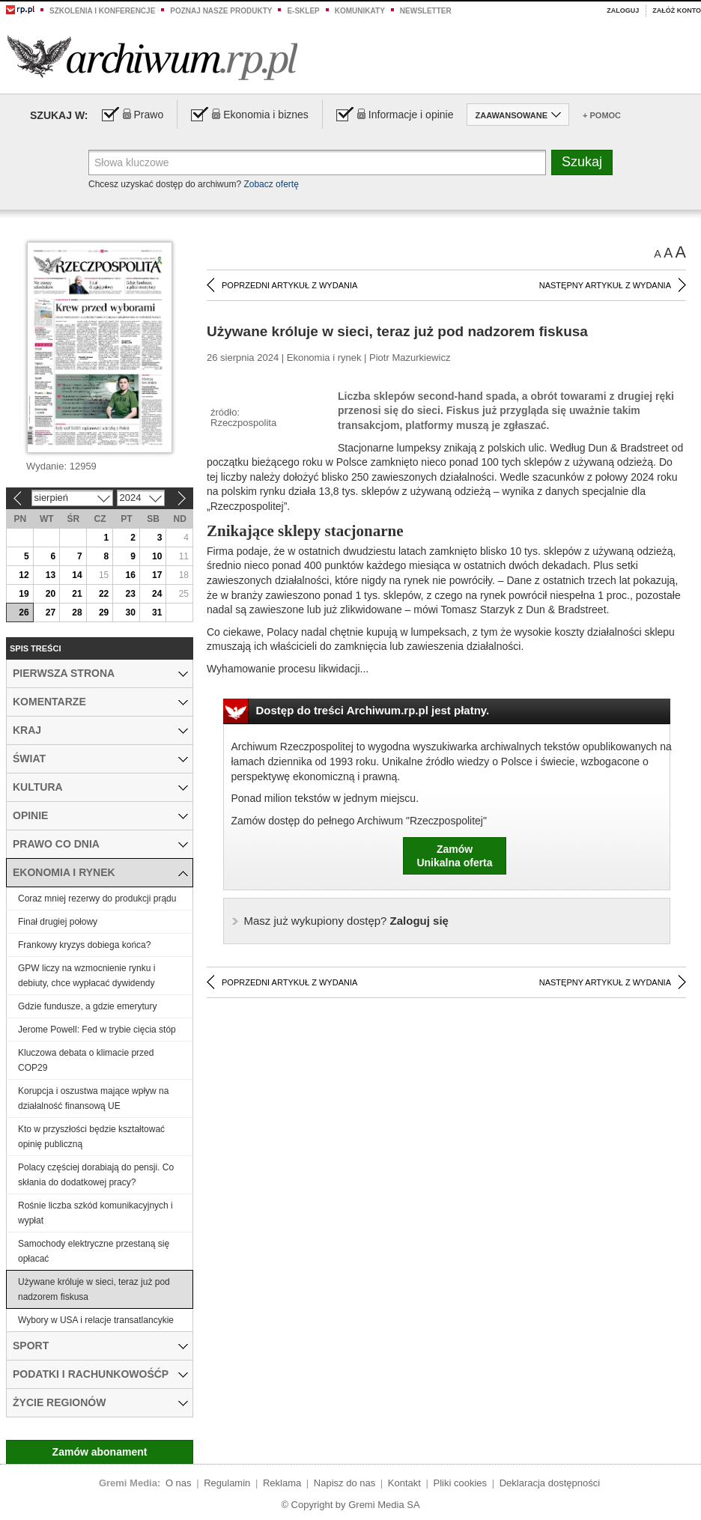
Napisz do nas (344, 1483)
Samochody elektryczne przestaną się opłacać (93, 1251)
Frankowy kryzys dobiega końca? (84, 945)
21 (77, 594)
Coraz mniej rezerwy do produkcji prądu (97, 898)
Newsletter (426, 11)
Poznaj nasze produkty (221, 11)
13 (50, 575)
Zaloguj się (346, 920)
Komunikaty (360, 11)
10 (157, 556)
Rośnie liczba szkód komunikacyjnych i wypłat (95, 1213)
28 (77, 612)
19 (23, 594)
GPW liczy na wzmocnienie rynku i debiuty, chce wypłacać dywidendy (86, 975)
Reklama (282, 1483)
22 (104, 594)
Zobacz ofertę (270, 184)
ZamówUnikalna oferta (454, 856)
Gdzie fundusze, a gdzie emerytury (87, 1006)
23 (130, 594)
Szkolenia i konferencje (102, 11)
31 (157, 612)
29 (104, 612)
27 (50, 612)
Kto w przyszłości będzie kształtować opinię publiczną (91, 1136)
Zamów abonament (100, 1452)
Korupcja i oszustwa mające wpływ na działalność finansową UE (93, 1098)
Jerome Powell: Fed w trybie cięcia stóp (97, 1029)
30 (130, 612)
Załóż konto (676, 10)
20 (50, 594)
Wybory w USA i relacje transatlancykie (96, 1320)
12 (23, 575)
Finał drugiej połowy (57, 921)
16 (130, 575)
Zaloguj (623, 10)
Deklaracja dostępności (550, 1483)
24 (157, 594)
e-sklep (303, 11)
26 (23, 612)
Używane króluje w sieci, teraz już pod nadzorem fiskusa (94, 1289)
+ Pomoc (602, 115)
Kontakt (404, 1483)
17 (157, 575)
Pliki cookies (461, 1483)
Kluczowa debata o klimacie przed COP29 (86, 1060)
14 (77, 575)
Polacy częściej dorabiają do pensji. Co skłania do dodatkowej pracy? (96, 1175)
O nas (179, 1483)
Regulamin (227, 1483)
